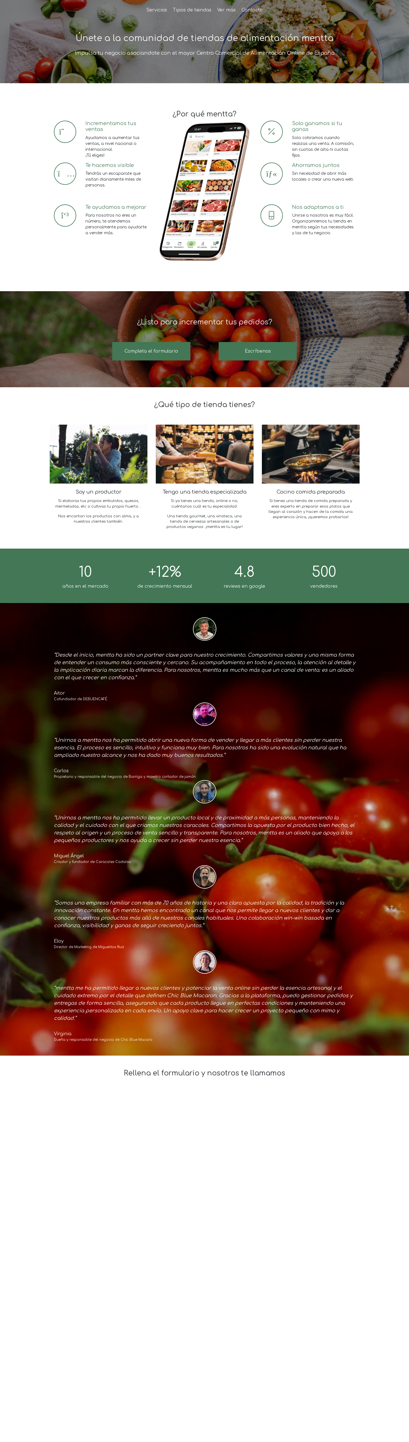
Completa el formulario (151, 351)
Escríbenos (258, 351)
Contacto (252, 10)
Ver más (226, 10)
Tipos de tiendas (192, 10)
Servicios (156, 10)
